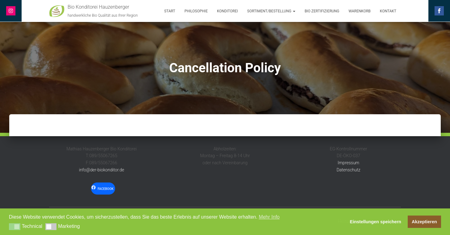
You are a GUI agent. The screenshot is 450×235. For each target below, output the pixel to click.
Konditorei (227, 11)
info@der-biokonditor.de (101, 169)
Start (169, 11)
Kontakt (388, 11)
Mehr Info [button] (269, 217)
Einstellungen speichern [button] (375, 221)
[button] (14, 226)
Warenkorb (359, 11)
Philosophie (196, 11)
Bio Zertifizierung (322, 11)
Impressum (348, 162)
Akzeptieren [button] (424, 221)
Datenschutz (348, 169)
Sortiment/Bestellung (271, 11)
